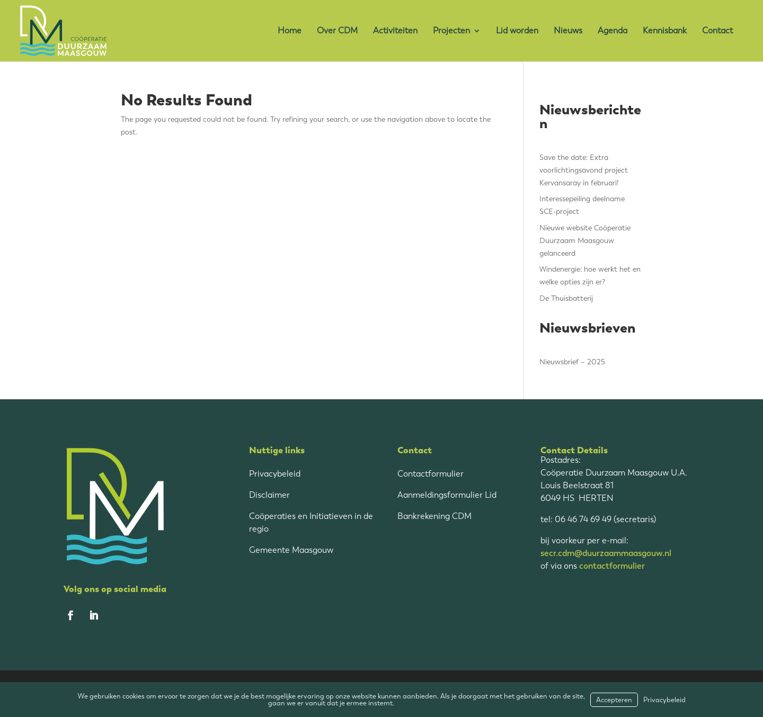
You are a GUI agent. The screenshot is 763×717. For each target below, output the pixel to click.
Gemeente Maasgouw (291, 550)
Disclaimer (269, 495)
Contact (717, 30)
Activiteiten (395, 30)
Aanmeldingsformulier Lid (446, 495)
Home (289, 30)
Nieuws (568, 30)
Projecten (451, 30)
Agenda (612, 30)
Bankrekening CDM (434, 516)
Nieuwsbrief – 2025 (572, 361)
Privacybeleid (274, 474)
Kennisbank (665, 30)
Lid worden (517, 30)
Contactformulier (430, 474)
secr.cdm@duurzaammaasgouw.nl (605, 553)
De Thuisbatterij (566, 298)
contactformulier (612, 566)
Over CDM (337, 30)
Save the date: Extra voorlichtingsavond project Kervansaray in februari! (583, 170)
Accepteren (614, 700)
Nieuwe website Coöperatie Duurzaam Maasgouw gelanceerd (585, 240)
